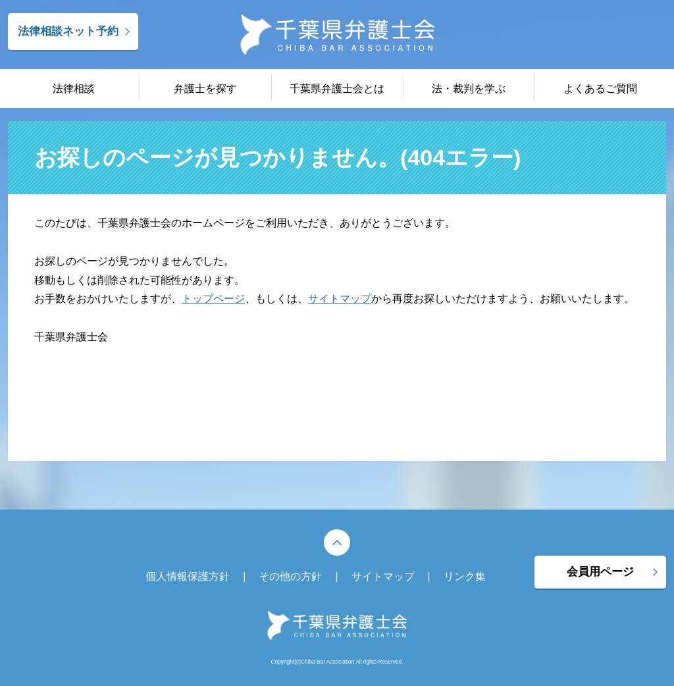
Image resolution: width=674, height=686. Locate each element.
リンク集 (465, 576)
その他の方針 (290, 576)
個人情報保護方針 (187, 576)
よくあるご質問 (600, 88)
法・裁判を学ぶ (469, 88)
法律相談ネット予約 (68, 31)
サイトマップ (339, 298)
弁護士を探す (205, 88)
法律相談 (74, 88)
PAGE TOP (337, 542)
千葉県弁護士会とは (337, 88)
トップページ (213, 298)
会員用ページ (600, 572)
